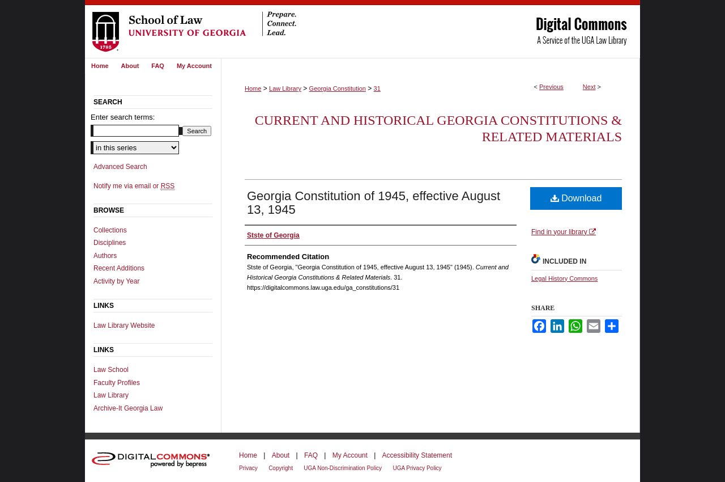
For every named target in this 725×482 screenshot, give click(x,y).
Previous (551, 86)
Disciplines (109, 243)
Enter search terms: (123, 117)
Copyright (280, 468)
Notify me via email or (133, 186)
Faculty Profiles (116, 383)
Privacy (248, 468)
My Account (350, 455)
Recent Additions (118, 268)
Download (576, 198)
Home (253, 88)
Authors (105, 256)
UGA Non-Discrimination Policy (343, 468)
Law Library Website (124, 325)
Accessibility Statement (417, 455)
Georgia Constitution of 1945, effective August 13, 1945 (373, 203)
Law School (111, 370)
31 (377, 88)
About (280, 455)
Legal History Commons (564, 278)
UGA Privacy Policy (417, 468)
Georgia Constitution (337, 88)
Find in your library (563, 232)
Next (589, 86)
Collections (110, 230)
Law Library (285, 88)
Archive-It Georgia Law (128, 408)
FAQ (311, 455)
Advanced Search (120, 167)
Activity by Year (116, 281)
